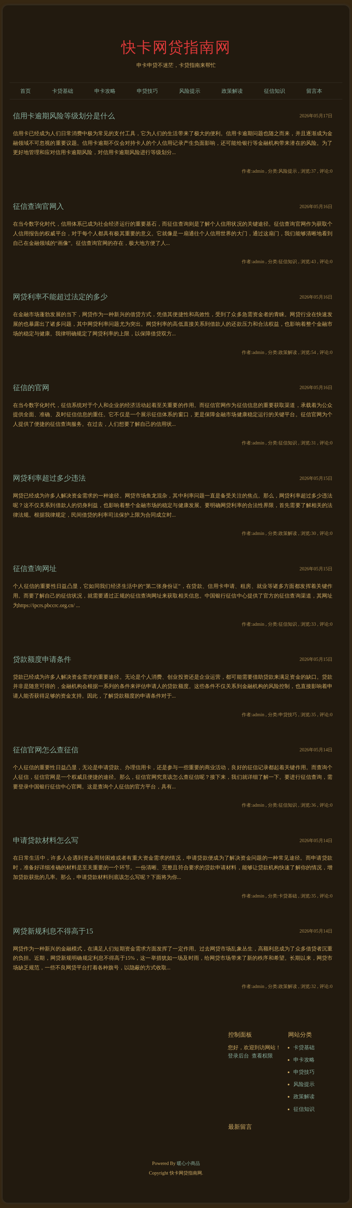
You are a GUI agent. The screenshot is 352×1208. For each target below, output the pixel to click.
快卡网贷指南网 (176, 47)
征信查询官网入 (38, 206)
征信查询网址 (35, 568)
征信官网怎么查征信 (45, 750)
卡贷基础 (62, 91)
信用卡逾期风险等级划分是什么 (64, 116)
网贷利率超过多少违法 (49, 478)
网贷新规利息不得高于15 (53, 931)
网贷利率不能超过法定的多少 (60, 297)
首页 (25, 91)
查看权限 (262, 1056)
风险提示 (189, 91)
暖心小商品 (188, 1163)
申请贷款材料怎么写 (45, 840)
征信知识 (274, 91)
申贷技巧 (147, 91)
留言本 (314, 91)
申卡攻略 (105, 91)
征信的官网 (31, 387)
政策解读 (232, 91)
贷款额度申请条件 (42, 659)
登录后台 (238, 1056)
